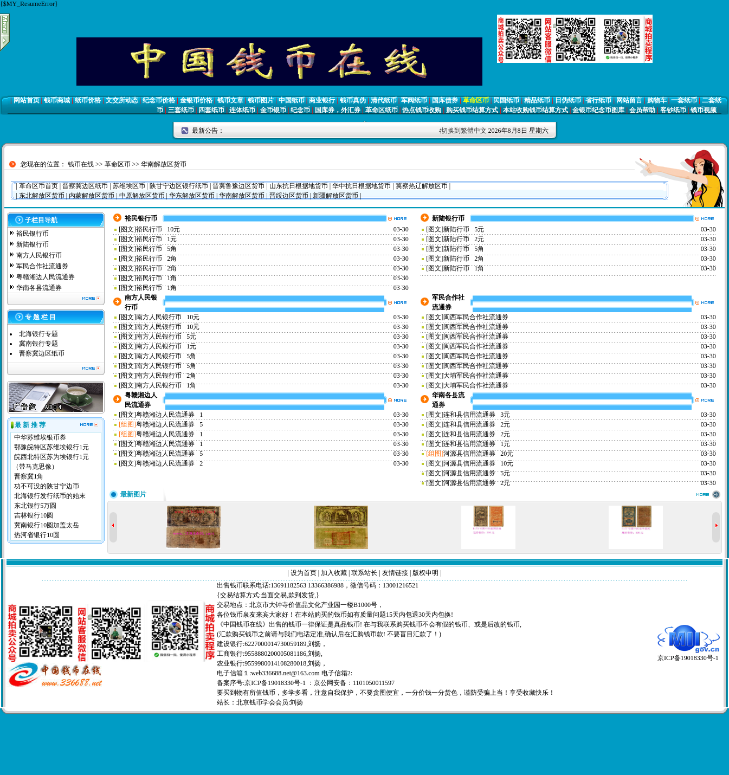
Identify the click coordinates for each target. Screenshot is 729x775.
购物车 (657, 100)
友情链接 (395, 573)
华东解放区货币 (191, 195)
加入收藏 (334, 573)
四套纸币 (211, 110)
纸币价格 (88, 100)
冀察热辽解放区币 (421, 186)
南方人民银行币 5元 (166, 336)
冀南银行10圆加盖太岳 (46, 525)
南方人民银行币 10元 (167, 317)
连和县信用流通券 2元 (476, 424)
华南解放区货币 (163, 164)
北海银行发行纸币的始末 (50, 496)
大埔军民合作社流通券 (477, 375)
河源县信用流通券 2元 (476, 483)
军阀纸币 (414, 100)
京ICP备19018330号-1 (688, 654)
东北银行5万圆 (35, 505)
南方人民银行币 (39, 255)
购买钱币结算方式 (472, 110)
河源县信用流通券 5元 (476, 473)
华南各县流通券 (39, 288)
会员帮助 (642, 110)
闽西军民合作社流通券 (477, 317)
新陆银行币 (32, 244)
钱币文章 (230, 100)
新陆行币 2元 (463, 239)
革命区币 (476, 100)
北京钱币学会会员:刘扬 (269, 702)
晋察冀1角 (28, 476)
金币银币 (273, 110)
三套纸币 (181, 110)
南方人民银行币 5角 (166, 356)
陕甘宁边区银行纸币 (179, 186)
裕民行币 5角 (156, 249)
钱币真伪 (353, 100)
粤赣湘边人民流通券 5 (169, 424)
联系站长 (364, 573)
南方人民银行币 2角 (166, 375)
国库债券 (445, 100)
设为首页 (304, 573)
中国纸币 (292, 100)
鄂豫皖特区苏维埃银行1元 (51, 447)
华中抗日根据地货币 (361, 186)
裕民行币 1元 (156, 239)
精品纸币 (537, 100)
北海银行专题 (38, 334)
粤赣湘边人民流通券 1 (169, 414)
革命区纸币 (381, 110)
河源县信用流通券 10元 (478, 463)
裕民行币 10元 (158, 229)
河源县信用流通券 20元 (478, 453)
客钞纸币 (673, 110)
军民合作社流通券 (42, 266)
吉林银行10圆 (33, 515)
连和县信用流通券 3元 (476, 414)
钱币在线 (81, 164)
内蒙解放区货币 (91, 195)
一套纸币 (684, 100)
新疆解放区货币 (335, 195)
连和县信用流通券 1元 (476, 444)
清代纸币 (384, 100)
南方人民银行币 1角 (166, 385)
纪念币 (300, 110)
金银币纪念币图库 (598, 110)
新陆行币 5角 (463, 249)
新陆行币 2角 (463, 258)
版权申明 (425, 573)
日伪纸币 (568, 100)
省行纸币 (598, 100)
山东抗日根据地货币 (299, 186)
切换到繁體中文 (464, 130)
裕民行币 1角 (156, 278)
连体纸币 (242, 110)
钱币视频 (704, 110)
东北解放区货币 (41, 195)
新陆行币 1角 (463, 268)
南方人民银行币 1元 (166, 346)
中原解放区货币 (142, 195)
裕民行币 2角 (156, 258)
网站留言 (629, 100)
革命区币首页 (38, 186)
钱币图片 (261, 100)
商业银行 (322, 100)
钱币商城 (57, 100)
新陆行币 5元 (463, 229)
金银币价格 (196, 100)
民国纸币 (506, 100)
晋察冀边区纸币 (85, 186)
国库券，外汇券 (337, 110)
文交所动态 (122, 100)
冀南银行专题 (38, 343)
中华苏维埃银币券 (40, 437)
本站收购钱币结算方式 (535, 110)
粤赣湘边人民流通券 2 (169, 463)
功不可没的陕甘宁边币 (46, 486)
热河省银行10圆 (37, 535)
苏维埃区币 (129, 186)
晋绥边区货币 (289, 195)
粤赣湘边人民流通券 (45, 277)
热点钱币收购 (421, 110)
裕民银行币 (32, 233)
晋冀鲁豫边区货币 (238, 186)
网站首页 (27, 100)
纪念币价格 (159, 100)
